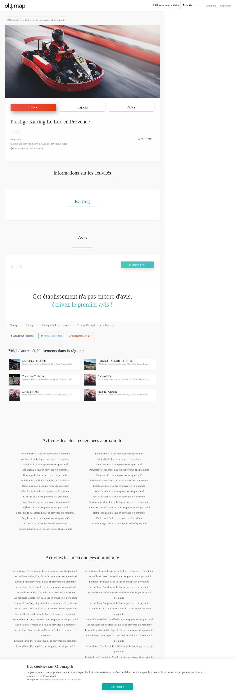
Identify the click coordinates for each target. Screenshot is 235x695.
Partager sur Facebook (22, 335)
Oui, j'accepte (117, 686)
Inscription (211, 5)
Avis (131, 107)
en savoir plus (75, 679)
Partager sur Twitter (51, 335)
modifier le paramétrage (52, 679)
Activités (187, 5)
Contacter (33, 107)
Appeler (82, 107)
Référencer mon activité (166, 5)
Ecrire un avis (137, 264)
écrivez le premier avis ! (82, 304)
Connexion (225, 5)
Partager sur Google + (80, 335)
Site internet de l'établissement (27, 148)
